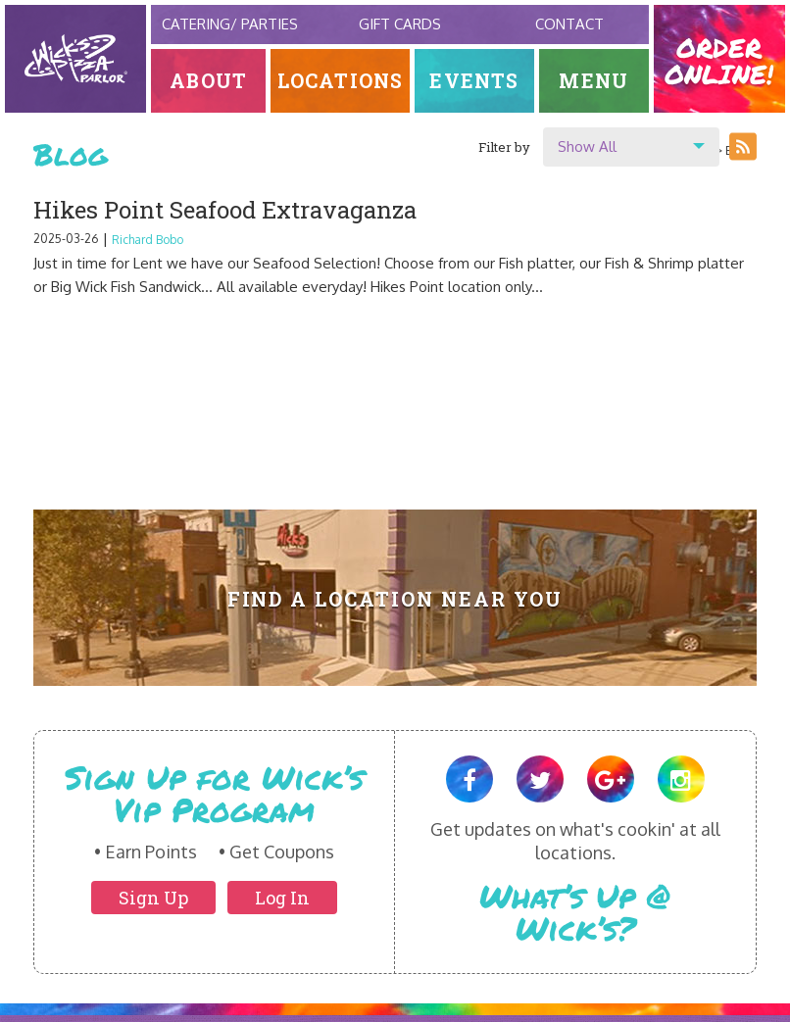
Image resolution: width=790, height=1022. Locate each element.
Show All (587, 146)
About (208, 81)
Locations (340, 81)
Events (473, 81)
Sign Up (153, 897)
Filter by (504, 147)
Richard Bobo (147, 239)
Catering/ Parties (230, 24)
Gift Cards (400, 24)
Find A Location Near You (395, 599)
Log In (282, 897)
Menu (593, 81)
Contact (569, 24)
